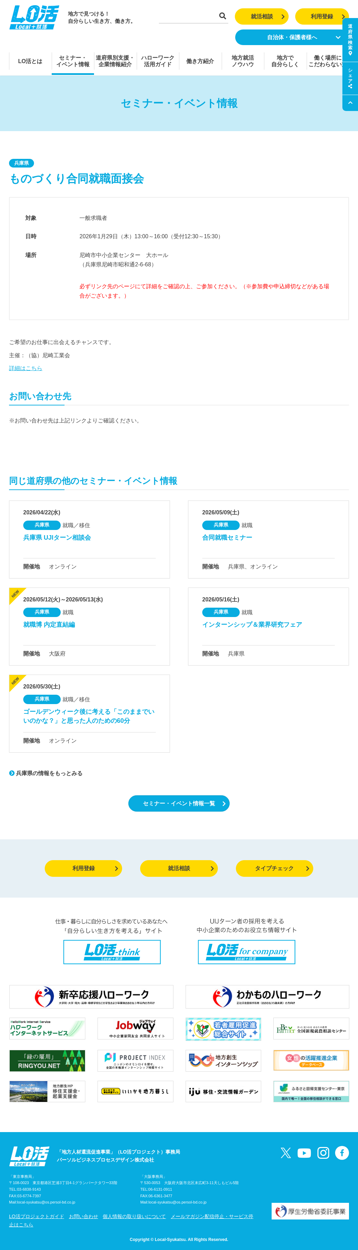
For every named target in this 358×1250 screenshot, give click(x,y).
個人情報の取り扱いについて (134, 1216)
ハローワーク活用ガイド (157, 61)
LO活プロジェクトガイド (36, 1216)
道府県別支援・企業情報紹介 (115, 61)
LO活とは (30, 61)
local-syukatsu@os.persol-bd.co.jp (46, 1202)
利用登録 (328, 16)
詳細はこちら (25, 368)
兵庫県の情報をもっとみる (46, 773)
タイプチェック (282, 868)
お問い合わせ (83, 1216)
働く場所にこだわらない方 (327, 61)
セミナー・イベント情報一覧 (184, 803)
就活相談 (268, 16)
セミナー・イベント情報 (73, 61)
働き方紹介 (200, 61)
